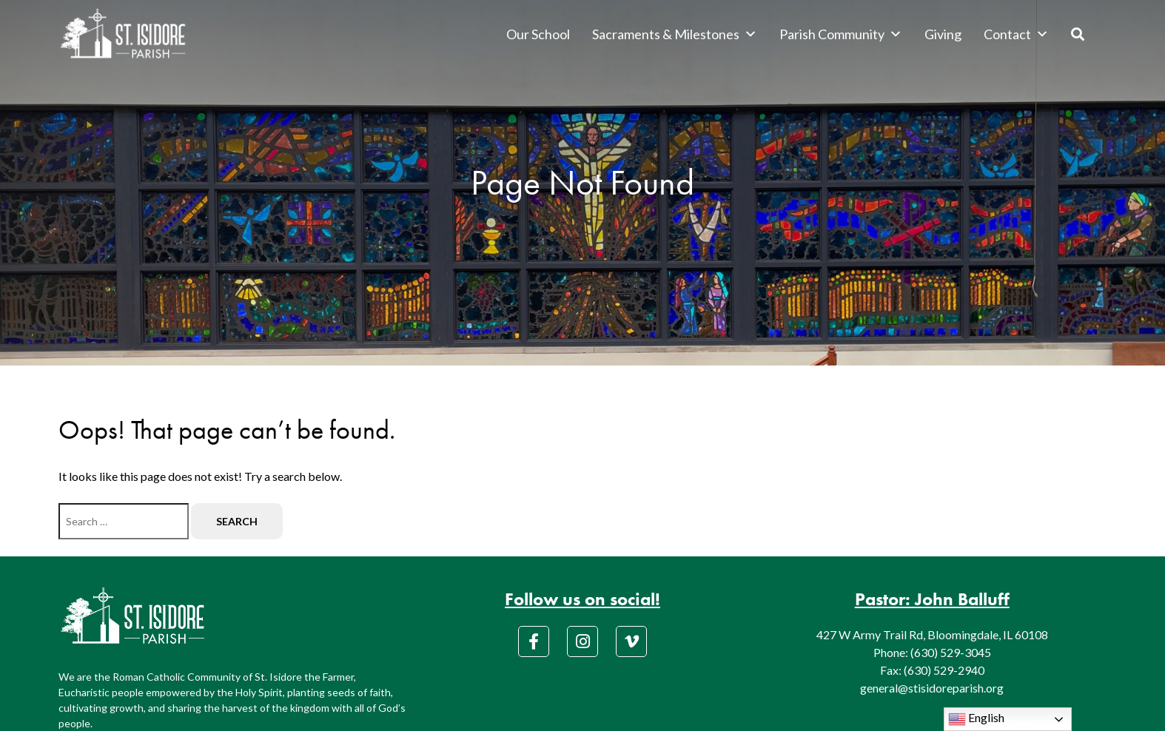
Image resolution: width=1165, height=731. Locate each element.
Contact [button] (1016, 34)
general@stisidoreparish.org (932, 688)
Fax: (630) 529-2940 (932, 670)
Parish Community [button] (840, 34)
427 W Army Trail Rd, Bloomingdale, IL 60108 (932, 634)
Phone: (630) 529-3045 (932, 652)
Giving (942, 34)
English (976, 719)
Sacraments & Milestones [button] (674, 34)
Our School (538, 34)
